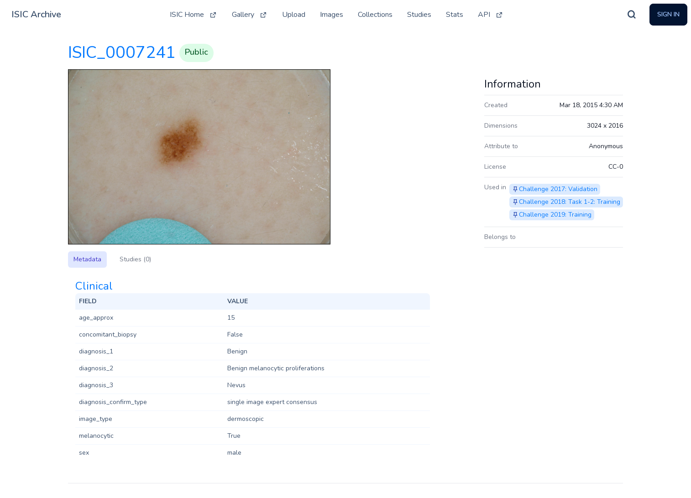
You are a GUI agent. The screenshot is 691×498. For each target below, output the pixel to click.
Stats (454, 15)
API (490, 14)
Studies (419, 15)
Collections (375, 15)
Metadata (87, 259)
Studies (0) (135, 259)
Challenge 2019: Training (555, 214)
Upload (293, 15)
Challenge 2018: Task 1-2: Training (569, 201)
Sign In (668, 14)
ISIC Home (193, 14)
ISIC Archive (36, 14)
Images (331, 15)
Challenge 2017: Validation (558, 189)
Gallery (249, 14)
